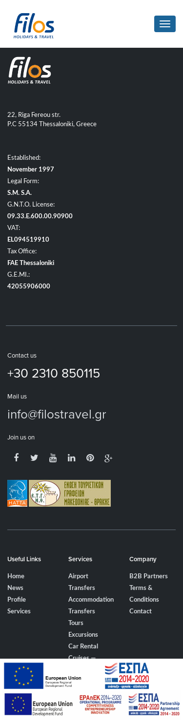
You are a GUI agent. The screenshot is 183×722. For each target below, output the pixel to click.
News (15, 588)
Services (19, 611)
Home (15, 576)
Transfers (81, 611)
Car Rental (83, 647)
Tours (75, 623)
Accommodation (91, 600)
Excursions (83, 635)
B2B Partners (148, 576)
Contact (140, 611)
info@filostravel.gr (56, 413)
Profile (16, 600)
